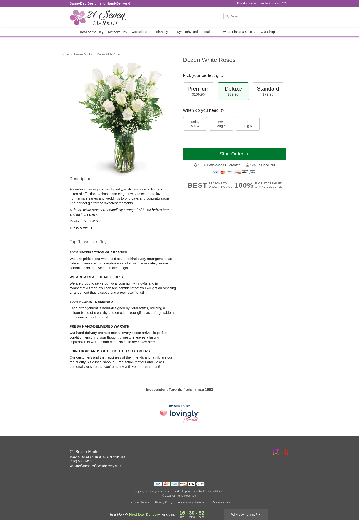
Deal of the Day (91, 32)
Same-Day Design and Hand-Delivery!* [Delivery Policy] (101, 3)
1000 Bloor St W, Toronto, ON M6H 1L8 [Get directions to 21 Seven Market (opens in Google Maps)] (98, 457)
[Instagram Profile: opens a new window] (276, 452)
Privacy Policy (163, 502)
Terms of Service (139, 502)
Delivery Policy (221, 502)
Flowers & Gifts (83, 54)
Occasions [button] (142, 32)
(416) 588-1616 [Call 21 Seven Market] (81, 461)
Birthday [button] (164, 32)
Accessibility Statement (192, 502)
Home (65, 54)
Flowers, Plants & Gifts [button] (237, 32)
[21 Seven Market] (103, 17)
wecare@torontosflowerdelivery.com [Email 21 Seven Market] (95, 466)
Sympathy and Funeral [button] (195, 32)
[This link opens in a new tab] (179, 414)
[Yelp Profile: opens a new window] (286, 452)
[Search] (256, 16)
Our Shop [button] (270, 32)
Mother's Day (117, 32)
